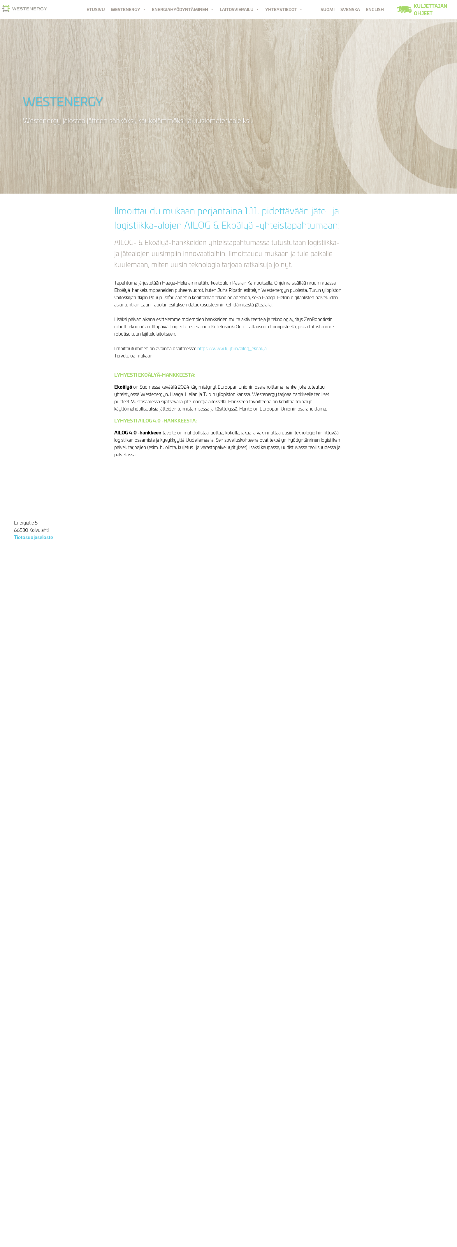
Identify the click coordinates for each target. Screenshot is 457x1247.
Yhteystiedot (284, 9)
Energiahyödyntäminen (183, 9)
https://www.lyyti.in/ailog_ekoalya (232, 348)
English (375, 9)
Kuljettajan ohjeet (430, 9)
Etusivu (96, 9)
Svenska (350, 9)
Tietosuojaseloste (33, 537)
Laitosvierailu (239, 9)
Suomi (328, 9)
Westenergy (128, 9)
